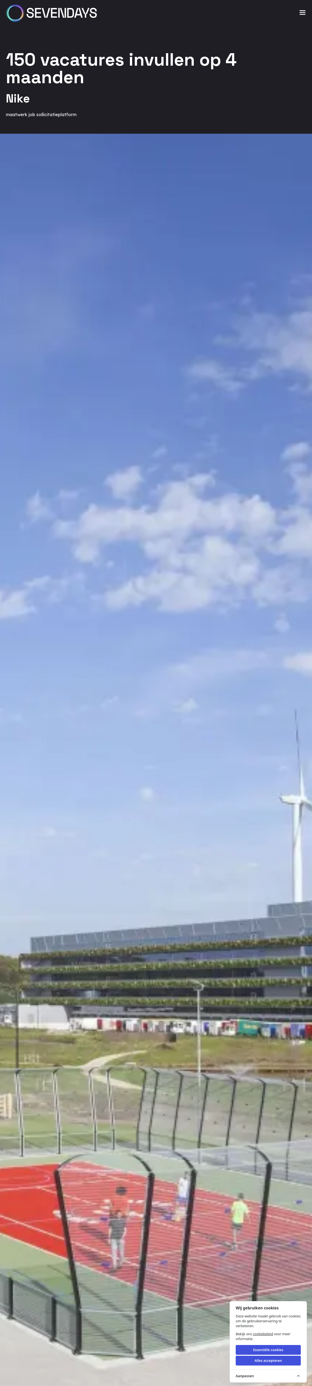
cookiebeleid (263, 1334)
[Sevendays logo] (52, 13)
